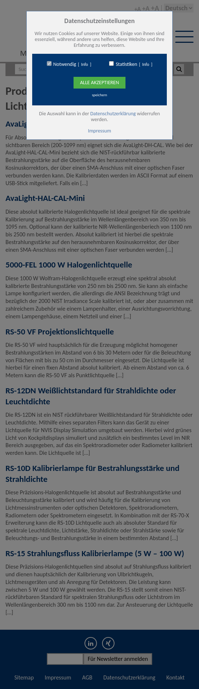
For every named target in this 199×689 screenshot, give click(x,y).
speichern (99, 95)
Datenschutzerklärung (113, 114)
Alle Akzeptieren (99, 82)
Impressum (99, 131)
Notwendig (64, 64)
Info (84, 64)
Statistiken (126, 64)
